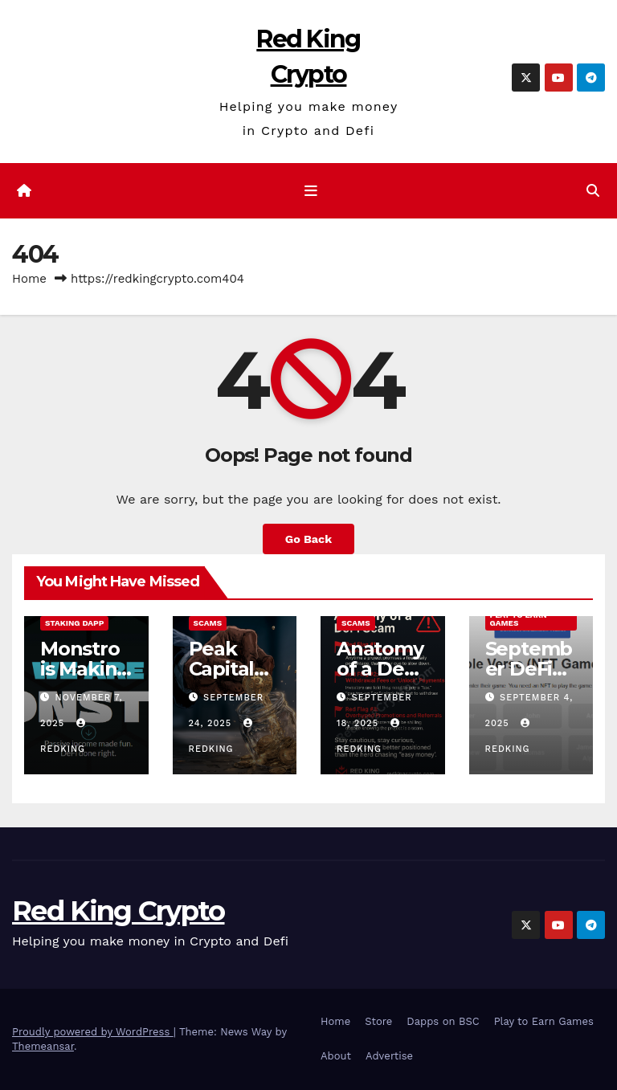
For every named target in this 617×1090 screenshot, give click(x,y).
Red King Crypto (118, 911)
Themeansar (43, 1046)
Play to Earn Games (518, 618)
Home (29, 278)
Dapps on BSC (443, 1021)
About (336, 1056)
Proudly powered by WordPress (93, 1032)
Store (378, 1021)
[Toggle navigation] (312, 191)
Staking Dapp (74, 622)
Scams (208, 622)
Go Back (308, 539)
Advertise (389, 1056)
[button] (592, 190)
